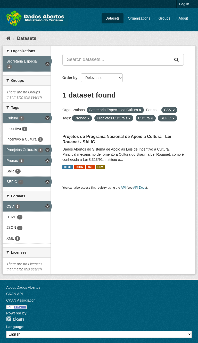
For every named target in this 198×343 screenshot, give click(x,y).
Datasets (112, 18)
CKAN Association (21, 300)
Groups (164, 18)
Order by (69, 78)
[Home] (8, 38)
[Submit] (177, 60)
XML (90, 167)
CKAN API (14, 294)
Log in (184, 4)
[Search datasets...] (116, 60)
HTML (67, 167)
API (123, 187)
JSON (79, 167)
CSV (100, 167)
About (183, 18)
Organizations (139, 18)
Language (14, 327)
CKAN (15, 319)
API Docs (139, 187)
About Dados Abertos (23, 287)
